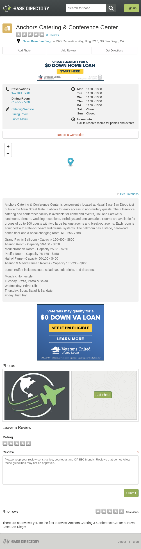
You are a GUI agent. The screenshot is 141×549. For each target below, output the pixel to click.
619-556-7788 (20, 92)
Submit (131, 493)
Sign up (131, 8)
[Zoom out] (8, 153)
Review (70, 452)
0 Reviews (52, 35)
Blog (136, 541)
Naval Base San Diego (37, 41)
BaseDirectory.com (24, 541)
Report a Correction (70, 135)
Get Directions (114, 50)
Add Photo (24, 50)
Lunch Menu (19, 119)
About (122, 541)
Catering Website (22, 109)
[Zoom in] (8, 146)
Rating (7, 437)
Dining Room (19, 114)
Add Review (68, 50)
